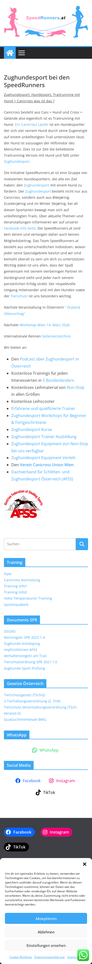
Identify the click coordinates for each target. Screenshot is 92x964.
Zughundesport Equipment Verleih (43, 457)
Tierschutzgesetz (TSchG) (24, 695)
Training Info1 (15, 586)
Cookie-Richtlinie (20, 957)
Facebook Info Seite (20, 228)
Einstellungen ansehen (46, 945)
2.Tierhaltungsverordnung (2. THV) (32, 701)
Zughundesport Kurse (31, 429)
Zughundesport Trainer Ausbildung (44, 436)
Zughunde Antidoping (22, 643)
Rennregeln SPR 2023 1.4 (24, 637)
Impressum (75, 957)
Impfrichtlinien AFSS (20, 649)
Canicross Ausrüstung (22, 580)
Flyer (8, 573)
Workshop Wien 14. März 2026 (45, 325)
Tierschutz (19, 296)
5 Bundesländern (58, 380)
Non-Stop (75, 387)
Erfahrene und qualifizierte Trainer (43, 408)
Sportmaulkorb (16, 604)
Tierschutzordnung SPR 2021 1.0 (30, 662)
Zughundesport (16, 161)
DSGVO (9, 631)
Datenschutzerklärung (49, 957)
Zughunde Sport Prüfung (24, 668)
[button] (84, 864)
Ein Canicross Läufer (32, 124)
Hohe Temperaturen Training (28, 598)
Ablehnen (46, 931)
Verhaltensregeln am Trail (25, 655)
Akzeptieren (46, 918)
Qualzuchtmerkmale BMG (25, 719)
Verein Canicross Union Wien (47, 464)
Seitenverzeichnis (56, 336)
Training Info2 (15, 592)
